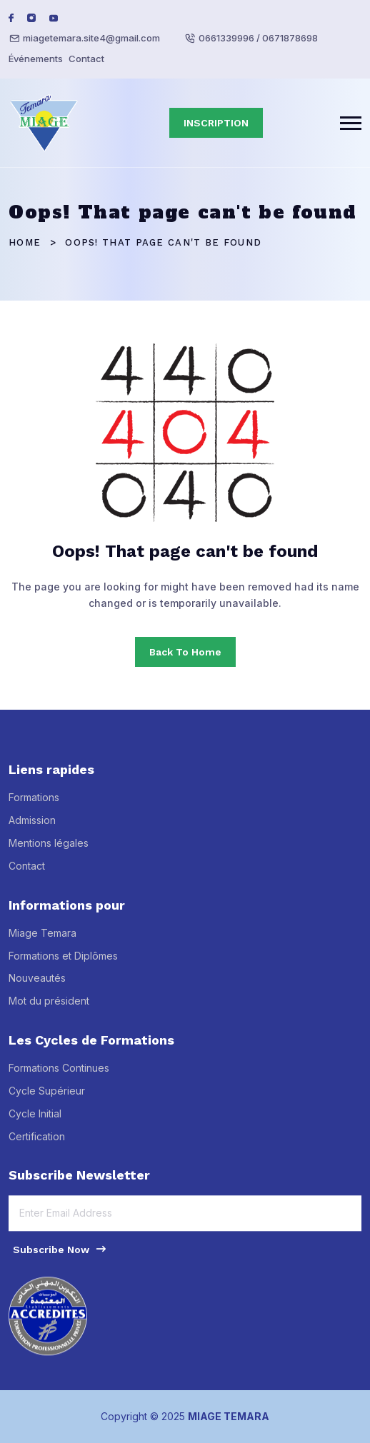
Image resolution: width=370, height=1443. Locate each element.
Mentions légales (49, 849)
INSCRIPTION (216, 123)
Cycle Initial (35, 1119)
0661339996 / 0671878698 (258, 38)
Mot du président (49, 1007)
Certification (37, 1142)
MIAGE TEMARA (228, 1416)
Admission (32, 826)
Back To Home (185, 652)
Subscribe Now (60, 1254)
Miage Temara (42, 938)
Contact (86, 58)
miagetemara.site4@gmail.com (91, 38)
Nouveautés (37, 984)
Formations (34, 804)
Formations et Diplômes (63, 961)
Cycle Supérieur (47, 1097)
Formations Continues (59, 1074)
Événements (36, 58)
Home (25, 242)
